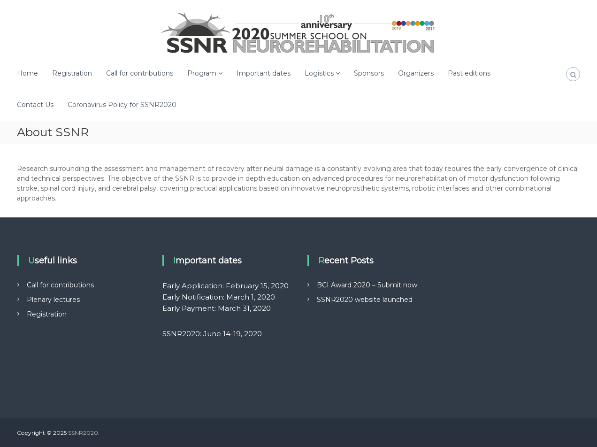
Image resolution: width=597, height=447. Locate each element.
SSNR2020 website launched (365, 299)
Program (201, 73)
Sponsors (369, 73)
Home (27, 73)
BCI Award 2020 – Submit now (367, 285)
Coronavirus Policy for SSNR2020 (122, 104)
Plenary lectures (53, 299)
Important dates (264, 73)
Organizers (416, 73)
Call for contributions (139, 73)
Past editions (469, 73)
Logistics (319, 73)
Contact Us (35, 104)
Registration (72, 73)
